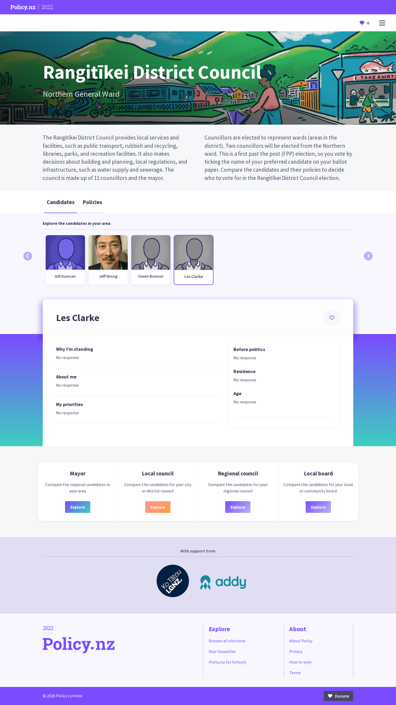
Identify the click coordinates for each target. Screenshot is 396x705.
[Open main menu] (382, 23)
